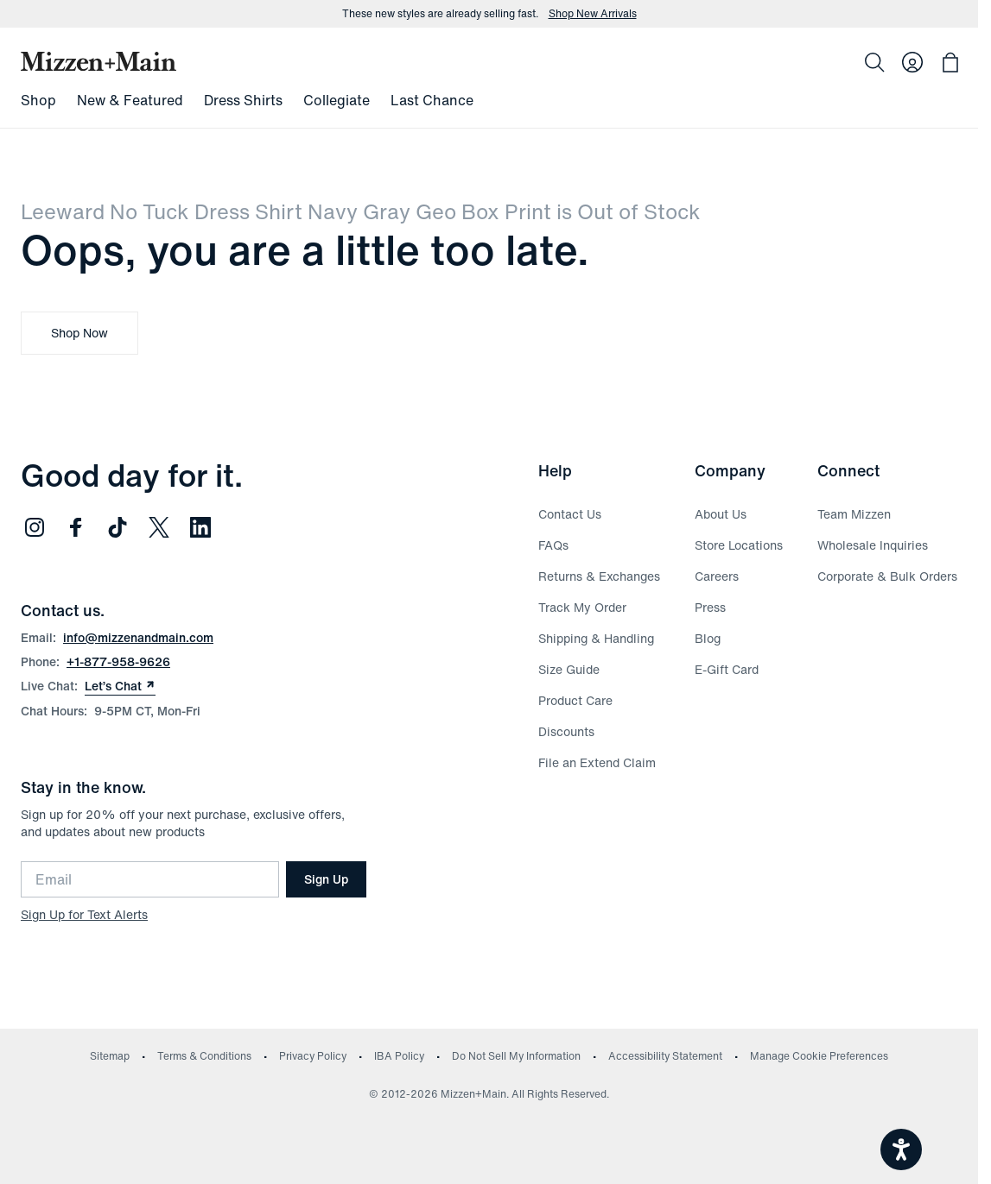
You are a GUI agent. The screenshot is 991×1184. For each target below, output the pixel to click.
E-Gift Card (727, 669)
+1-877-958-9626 (118, 661)
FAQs (553, 545)
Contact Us (569, 514)
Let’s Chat (120, 686)
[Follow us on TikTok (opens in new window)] (117, 527)
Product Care (575, 700)
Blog (708, 638)
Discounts (566, 731)
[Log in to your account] (912, 62)
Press (710, 607)
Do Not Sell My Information (516, 1056)
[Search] (874, 62)
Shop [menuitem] (38, 100)
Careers (717, 576)
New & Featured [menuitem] (130, 100)
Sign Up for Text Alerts (84, 914)
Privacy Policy (312, 1056)
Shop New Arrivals (593, 14)
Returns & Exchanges (599, 576)
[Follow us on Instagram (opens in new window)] (34, 527)
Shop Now (79, 333)
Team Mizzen (854, 514)
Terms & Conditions (204, 1056)
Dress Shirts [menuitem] (243, 100)
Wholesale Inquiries (872, 545)
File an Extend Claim (597, 762)
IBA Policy (399, 1056)
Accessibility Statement (665, 1056)
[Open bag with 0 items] (950, 62)
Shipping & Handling (596, 638)
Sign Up (326, 879)
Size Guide (569, 669)
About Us (720, 514)
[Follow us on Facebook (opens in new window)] (76, 527)
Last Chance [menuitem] (432, 100)
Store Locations (739, 545)
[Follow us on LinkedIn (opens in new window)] (200, 527)
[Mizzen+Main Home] (98, 61)
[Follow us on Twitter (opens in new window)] (159, 527)
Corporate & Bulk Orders (887, 576)
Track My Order (582, 607)
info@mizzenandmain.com (138, 637)
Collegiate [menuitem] (336, 100)
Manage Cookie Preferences (819, 1056)
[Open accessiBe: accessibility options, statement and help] (901, 1149)
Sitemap (110, 1056)
